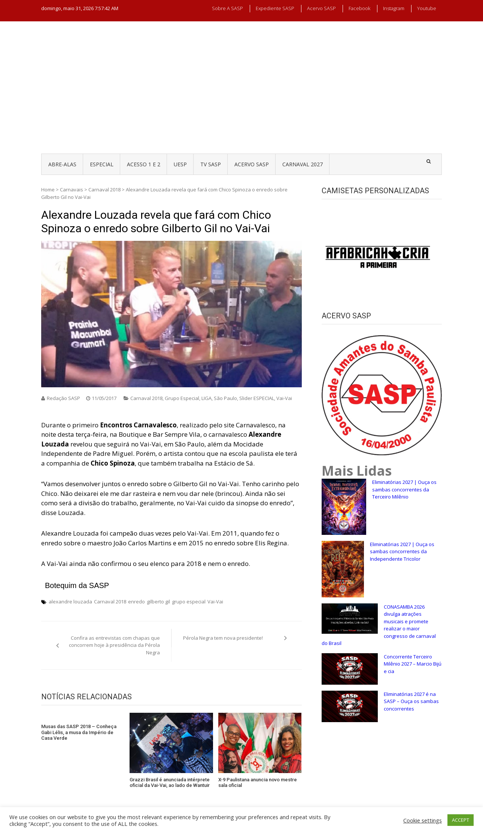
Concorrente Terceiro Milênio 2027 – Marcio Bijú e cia (412, 664)
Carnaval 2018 (104, 189)
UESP (180, 164)
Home (48, 189)
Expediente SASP (275, 8)
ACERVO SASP (251, 164)
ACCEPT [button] (460, 820)
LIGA (206, 398)
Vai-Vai (284, 398)
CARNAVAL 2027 (302, 164)
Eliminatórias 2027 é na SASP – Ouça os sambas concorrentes (411, 701)
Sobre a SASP (227, 8)
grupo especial (189, 601)
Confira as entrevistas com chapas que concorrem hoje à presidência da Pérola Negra (114, 645)
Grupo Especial (182, 398)
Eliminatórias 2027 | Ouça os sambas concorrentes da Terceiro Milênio (404, 489)
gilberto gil (158, 601)
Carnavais (71, 189)
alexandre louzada (70, 601)
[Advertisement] (241, 94)
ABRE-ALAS (62, 164)
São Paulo (225, 398)
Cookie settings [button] (422, 820)
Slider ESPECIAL (256, 398)
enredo (136, 601)
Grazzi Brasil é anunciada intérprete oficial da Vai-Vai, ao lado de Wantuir (170, 782)
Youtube (426, 8)
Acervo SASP (321, 8)
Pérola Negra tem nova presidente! (223, 637)
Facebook (359, 8)
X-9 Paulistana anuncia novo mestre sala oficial (257, 782)
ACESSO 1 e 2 (143, 164)
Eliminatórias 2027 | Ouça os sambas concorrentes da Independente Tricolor (402, 551)
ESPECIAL (101, 164)
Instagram (393, 8)
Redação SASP (63, 398)
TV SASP (210, 164)
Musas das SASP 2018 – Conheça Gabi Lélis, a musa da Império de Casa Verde (78, 732)
